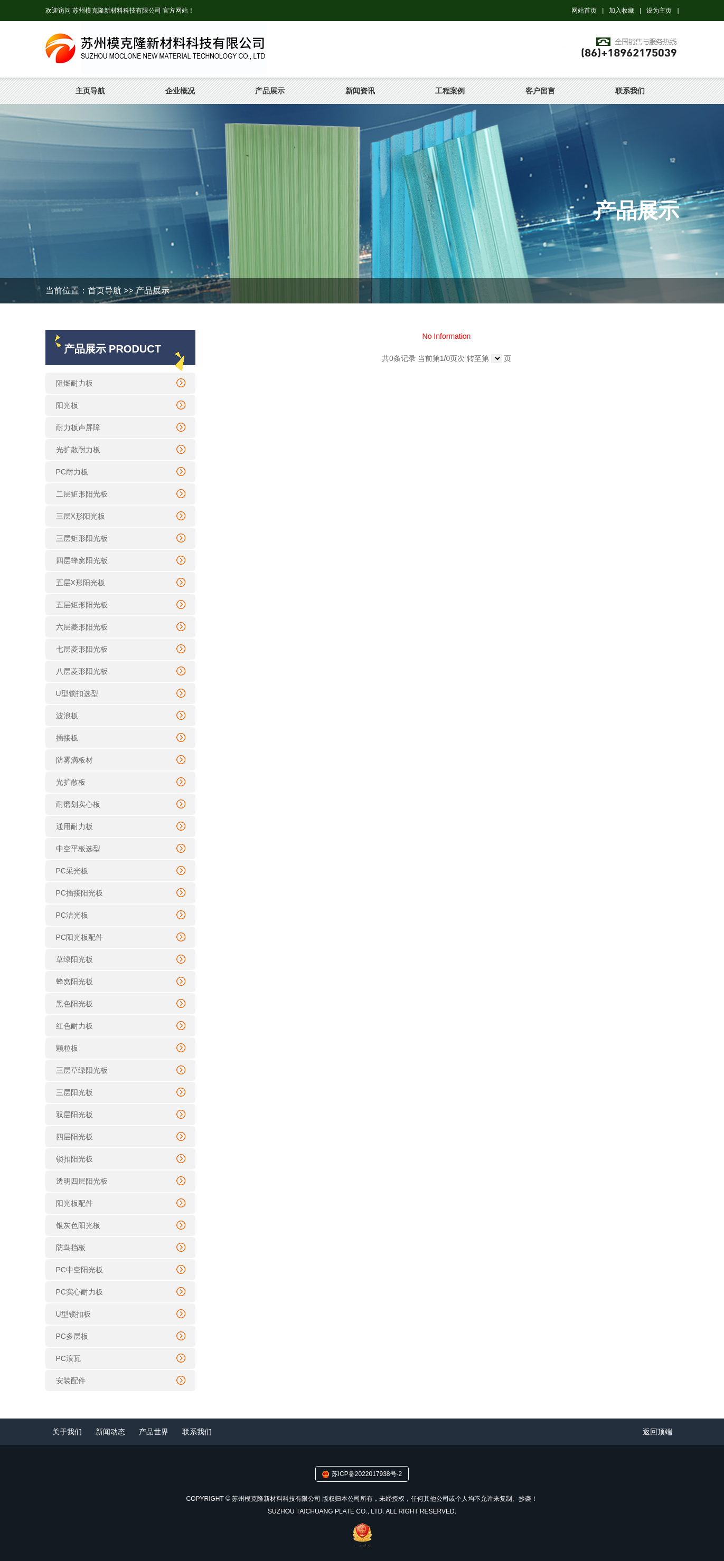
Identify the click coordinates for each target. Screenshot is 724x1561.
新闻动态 (110, 1431)
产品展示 (270, 91)
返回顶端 (657, 1431)
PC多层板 (72, 1336)
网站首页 (584, 10)
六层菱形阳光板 (82, 627)
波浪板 (67, 715)
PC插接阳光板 (79, 893)
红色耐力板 (74, 1026)
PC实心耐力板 (79, 1292)
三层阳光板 (74, 1092)
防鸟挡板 (71, 1247)
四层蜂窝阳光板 (82, 560)
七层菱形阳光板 (82, 649)
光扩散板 (71, 782)
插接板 (67, 738)
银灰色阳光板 (78, 1225)
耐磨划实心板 (78, 804)
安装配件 (71, 1380)
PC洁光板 (72, 915)
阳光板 (67, 405)
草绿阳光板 (74, 959)
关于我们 (67, 1431)
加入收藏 (621, 10)
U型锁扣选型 (77, 693)
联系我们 (630, 91)
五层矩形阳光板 (82, 605)
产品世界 (153, 1431)
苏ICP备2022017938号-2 (367, 1474)
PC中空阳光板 (79, 1269)
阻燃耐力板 (74, 383)
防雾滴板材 (74, 760)
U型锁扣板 (73, 1314)
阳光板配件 (74, 1203)
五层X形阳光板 (80, 582)
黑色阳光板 (74, 1004)
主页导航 (90, 91)
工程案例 (450, 91)
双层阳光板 (74, 1114)
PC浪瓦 (68, 1358)
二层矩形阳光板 (82, 494)
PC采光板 (72, 871)
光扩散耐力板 (78, 449)
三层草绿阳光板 (82, 1070)
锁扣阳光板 (74, 1159)
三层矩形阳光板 (82, 538)
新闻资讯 (360, 91)
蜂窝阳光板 (74, 981)
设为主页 (659, 10)
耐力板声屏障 (78, 427)
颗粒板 (67, 1048)
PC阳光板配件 (79, 937)
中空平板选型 (78, 848)
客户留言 (540, 91)
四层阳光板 (74, 1136)
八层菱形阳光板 (82, 671)
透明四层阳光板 (82, 1181)
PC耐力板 (72, 472)
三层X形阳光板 (80, 516)
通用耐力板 (74, 826)
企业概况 (180, 91)
